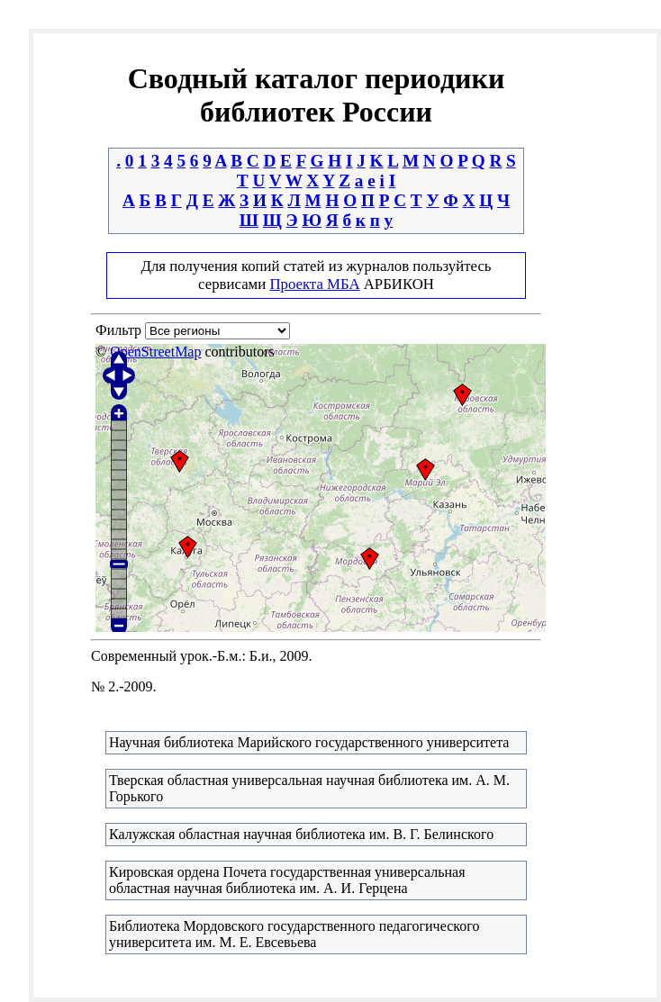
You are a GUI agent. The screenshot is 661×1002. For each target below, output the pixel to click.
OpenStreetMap (155, 351)
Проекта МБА (314, 284)
